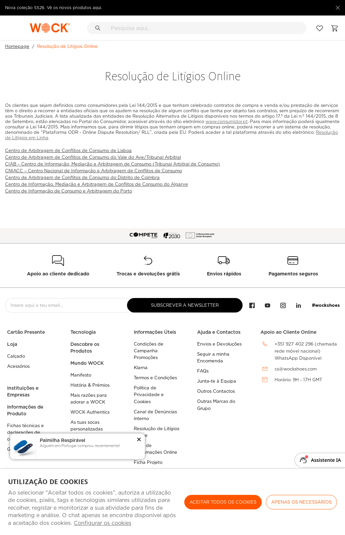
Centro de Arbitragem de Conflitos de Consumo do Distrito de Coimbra (82, 177)
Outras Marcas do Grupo (216, 405)
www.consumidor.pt (227, 121)
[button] (139, 440)
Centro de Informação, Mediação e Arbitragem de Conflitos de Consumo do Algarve (96, 184)
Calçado (16, 356)
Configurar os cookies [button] (102, 523)
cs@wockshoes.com (296, 368)
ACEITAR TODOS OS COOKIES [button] (223, 502)
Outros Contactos (216, 391)
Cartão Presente (26, 332)
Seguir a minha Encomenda (213, 357)
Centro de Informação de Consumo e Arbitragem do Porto (68, 191)
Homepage (17, 46)
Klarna (141, 367)
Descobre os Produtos (84, 347)
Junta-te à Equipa (216, 381)
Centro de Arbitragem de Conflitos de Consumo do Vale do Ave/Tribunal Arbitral (93, 157)
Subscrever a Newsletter (185, 305)
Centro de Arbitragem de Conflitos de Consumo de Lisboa (68, 150)
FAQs (203, 371)
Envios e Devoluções (219, 344)
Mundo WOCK (87, 363)
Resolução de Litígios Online (156, 432)
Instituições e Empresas (22, 391)
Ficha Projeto (148, 462)
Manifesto (80, 375)
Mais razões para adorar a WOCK (88, 399)
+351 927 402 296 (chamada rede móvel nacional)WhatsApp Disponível (306, 351)
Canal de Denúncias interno (155, 415)
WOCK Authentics (89, 412)
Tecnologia (83, 332)
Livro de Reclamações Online (155, 449)
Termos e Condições (155, 377)
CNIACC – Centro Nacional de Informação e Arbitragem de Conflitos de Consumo (93, 170)
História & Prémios (89, 385)
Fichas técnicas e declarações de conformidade (25, 432)
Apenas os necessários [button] (301, 502)
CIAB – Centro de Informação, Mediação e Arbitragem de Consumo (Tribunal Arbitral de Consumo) (112, 164)
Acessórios (18, 366)
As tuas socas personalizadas (86, 426)
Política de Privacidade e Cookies (149, 394)
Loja (12, 344)
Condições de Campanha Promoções (148, 350)
